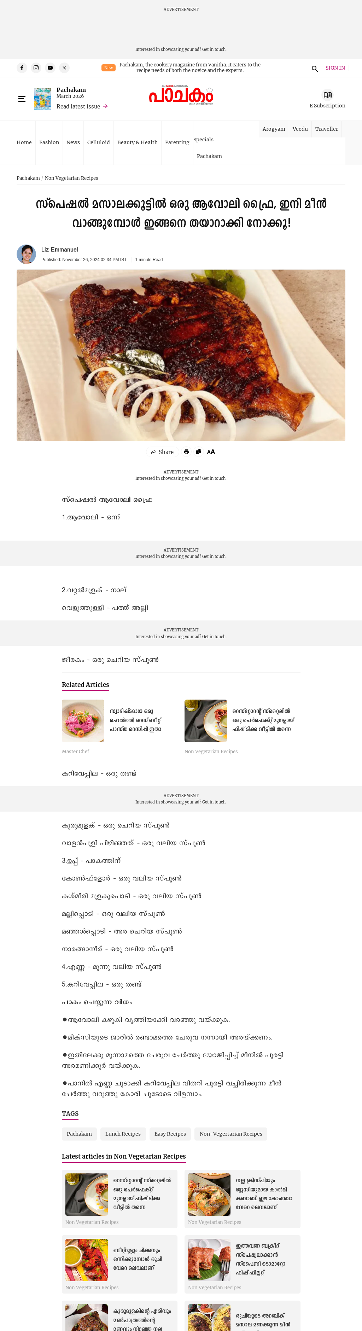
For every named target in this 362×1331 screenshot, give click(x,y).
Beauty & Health (137, 142)
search (314, 68)
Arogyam (274, 128)
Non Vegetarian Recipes (71, 178)
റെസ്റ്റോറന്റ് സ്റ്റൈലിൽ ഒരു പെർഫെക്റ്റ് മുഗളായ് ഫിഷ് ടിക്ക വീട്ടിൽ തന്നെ (263, 720)
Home (24, 142)
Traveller (326, 128)
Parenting (177, 142)
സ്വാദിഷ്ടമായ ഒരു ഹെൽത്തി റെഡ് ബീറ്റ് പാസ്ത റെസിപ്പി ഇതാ (135, 720)
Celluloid (98, 142)
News (73, 142)
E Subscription (327, 105)
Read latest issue (78, 106)
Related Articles (85, 685)
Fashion (49, 142)
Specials (203, 139)
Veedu (300, 128)
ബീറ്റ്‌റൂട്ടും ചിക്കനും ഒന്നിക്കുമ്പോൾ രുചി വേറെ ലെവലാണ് (137, 1259)
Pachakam (71, 89)
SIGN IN (335, 68)
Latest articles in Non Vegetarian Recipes (124, 1156)
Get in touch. (214, 49)
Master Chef (75, 752)
